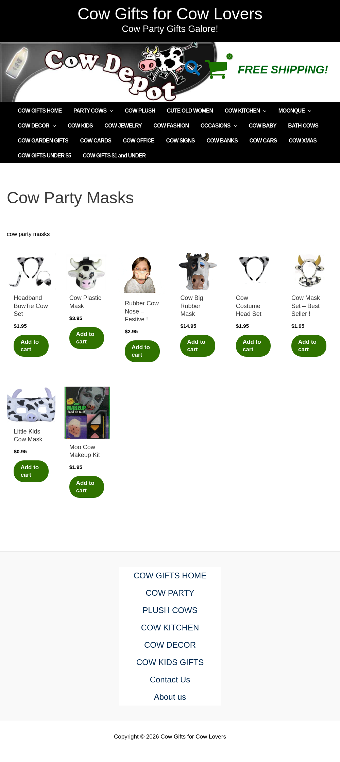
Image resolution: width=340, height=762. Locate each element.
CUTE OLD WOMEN (186, 111)
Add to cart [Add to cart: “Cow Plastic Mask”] (85, 338)
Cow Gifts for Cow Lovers (170, 14)
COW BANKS (217, 140)
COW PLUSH (138, 111)
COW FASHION (168, 126)
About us (170, 696)
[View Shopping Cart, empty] (219, 72)
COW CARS (258, 140)
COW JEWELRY (120, 126)
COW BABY (257, 126)
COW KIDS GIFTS (170, 662)
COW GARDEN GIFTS (42, 140)
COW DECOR (36, 125)
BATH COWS (297, 126)
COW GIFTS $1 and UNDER (112, 155)
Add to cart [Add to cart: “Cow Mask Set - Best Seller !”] (307, 346)
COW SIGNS (177, 140)
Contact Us (170, 679)
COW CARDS (94, 140)
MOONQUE (289, 110)
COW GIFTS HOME (39, 111)
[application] (108, 110)
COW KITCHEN (241, 110)
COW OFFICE (136, 140)
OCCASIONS (215, 125)
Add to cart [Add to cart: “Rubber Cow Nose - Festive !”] (141, 351)
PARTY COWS (92, 110)
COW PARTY (170, 592)
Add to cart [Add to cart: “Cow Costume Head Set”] (252, 346)
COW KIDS (78, 126)
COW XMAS (297, 140)
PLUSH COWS (169, 610)
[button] (193, 69)
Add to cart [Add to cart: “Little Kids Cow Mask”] (29, 471)
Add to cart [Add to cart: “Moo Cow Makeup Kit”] (85, 487)
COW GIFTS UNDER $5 (43, 155)
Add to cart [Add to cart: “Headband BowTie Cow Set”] (29, 346)
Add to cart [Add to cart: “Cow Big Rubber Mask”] (196, 346)
